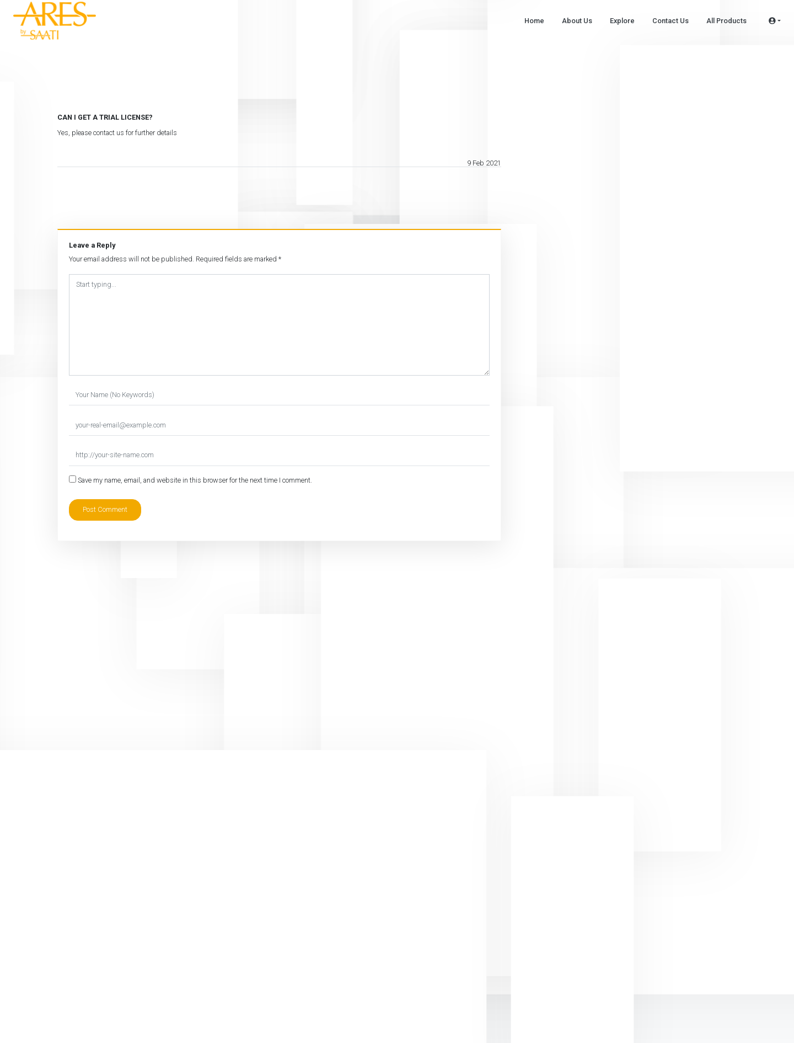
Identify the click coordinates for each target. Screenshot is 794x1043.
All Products (726, 21)
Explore (622, 21)
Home (534, 21)
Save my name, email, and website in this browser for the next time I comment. (195, 480)
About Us (577, 21)
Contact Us (670, 21)
